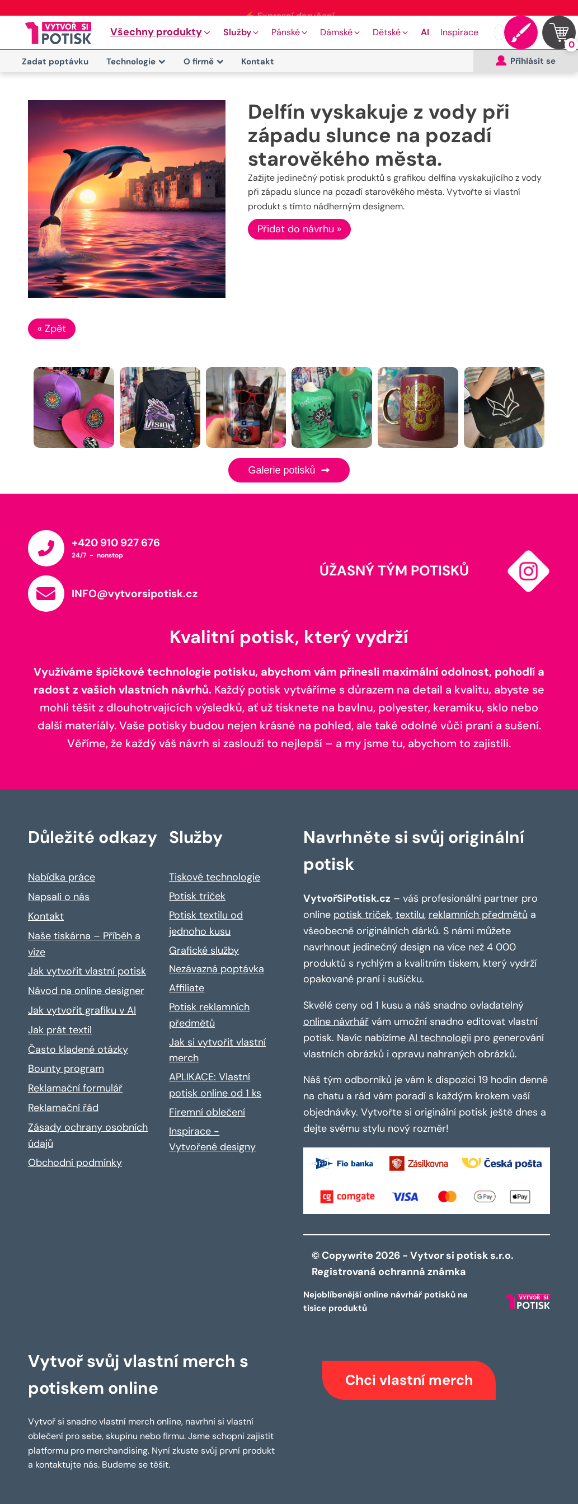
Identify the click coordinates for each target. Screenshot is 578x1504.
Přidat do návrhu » (299, 229)
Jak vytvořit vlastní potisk (87, 971)
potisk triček (362, 914)
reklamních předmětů (478, 914)
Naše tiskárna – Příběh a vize (84, 944)
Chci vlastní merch (409, 1380)
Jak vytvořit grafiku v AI (82, 1010)
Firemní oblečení (207, 1112)
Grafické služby (204, 950)
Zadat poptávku (55, 61)
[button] (161, 32)
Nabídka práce (61, 877)
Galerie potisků (289, 470)
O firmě (204, 61)
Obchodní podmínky (75, 1162)
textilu (410, 914)
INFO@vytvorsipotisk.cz (135, 594)
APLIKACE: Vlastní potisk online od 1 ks (215, 1085)
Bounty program (66, 1068)
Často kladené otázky (78, 1049)
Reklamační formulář (75, 1088)
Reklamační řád (63, 1107)
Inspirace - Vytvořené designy (212, 1139)
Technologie (136, 61)
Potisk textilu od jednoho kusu (206, 923)
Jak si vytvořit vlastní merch (217, 1050)
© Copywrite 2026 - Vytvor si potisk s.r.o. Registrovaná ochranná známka (414, 1263)
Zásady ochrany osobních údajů (88, 1135)
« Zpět (51, 328)
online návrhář (336, 1021)
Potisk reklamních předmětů (209, 1015)
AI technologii (439, 1037)
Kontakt (257, 61)
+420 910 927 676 (116, 543)
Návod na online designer (86, 990)
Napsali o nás (59, 896)
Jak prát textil (60, 1030)
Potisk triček (197, 896)
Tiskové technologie (214, 877)
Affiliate (186, 988)
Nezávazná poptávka (216, 969)
